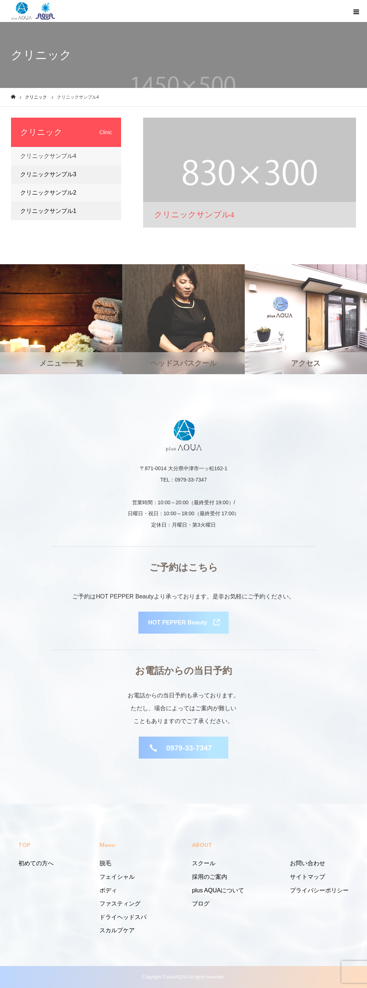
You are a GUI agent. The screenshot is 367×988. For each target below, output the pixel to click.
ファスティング (120, 903)
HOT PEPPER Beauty (177, 622)
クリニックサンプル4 (48, 156)
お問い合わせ (307, 863)
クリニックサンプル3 (48, 174)
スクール (203, 863)
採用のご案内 (209, 877)
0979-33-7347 (189, 748)
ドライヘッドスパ (122, 917)
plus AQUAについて (218, 890)
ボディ (108, 890)
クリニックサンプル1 (48, 211)
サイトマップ (307, 877)
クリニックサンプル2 (48, 192)
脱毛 (105, 863)
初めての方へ (36, 863)
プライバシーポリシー (319, 890)
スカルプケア (117, 930)
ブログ (201, 903)
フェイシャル (117, 877)
